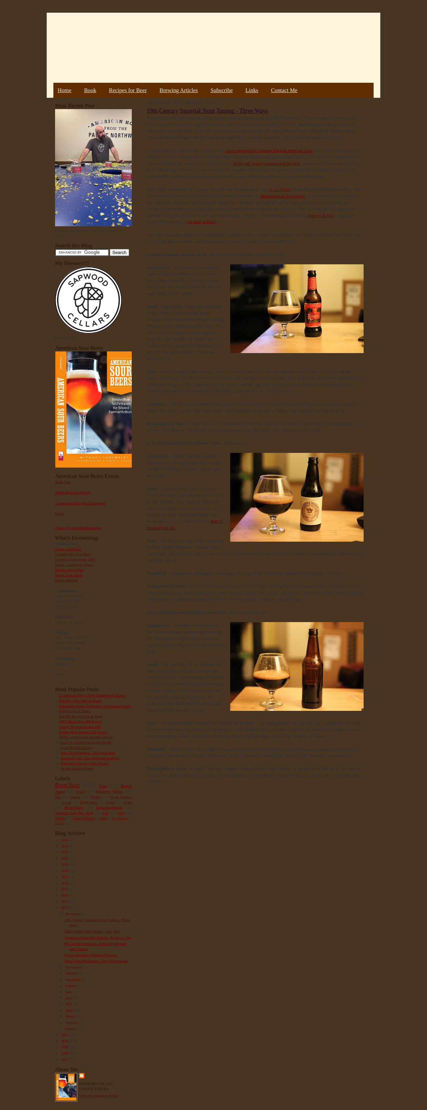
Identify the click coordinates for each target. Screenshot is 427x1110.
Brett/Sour (67, 785)
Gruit (120, 813)
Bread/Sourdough (109, 807)
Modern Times (109, 791)
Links (252, 90)
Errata (59, 513)
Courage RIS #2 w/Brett (73, 554)
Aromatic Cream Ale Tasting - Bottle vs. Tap (97, 937)
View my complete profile (98, 1095)
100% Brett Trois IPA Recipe (80, 721)
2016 (65, 883)
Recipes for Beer (128, 90)
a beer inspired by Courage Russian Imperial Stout (269, 150)
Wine (128, 802)
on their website (202, 221)
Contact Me (284, 90)
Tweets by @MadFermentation (78, 528)
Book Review (121, 797)
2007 (65, 1059)
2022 (65, 852)
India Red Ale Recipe (76, 748)
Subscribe (221, 90)
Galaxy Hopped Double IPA (80, 727)
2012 (65, 907)
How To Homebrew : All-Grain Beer (88, 753)
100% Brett (88, 802)
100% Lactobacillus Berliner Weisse (86, 737)
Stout (80, 791)
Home (64, 90)
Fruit (103, 785)
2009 (65, 1047)
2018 (65, 871)
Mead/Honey (74, 807)
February (72, 1023)
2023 (65, 846)
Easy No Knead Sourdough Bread (86, 742)
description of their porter (283, 195)
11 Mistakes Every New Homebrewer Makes (92, 695)
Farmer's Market (83, 818)
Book (90, 90)
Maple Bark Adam (69, 575)
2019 (65, 864)
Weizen (60, 818)
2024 (65, 840)
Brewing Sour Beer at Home (80, 701)
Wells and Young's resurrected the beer (266, 163)
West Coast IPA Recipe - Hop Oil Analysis (96, 961)
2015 (65, 889)
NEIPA (95, 797)
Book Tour (63, 482)
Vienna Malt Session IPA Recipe (83, 732)
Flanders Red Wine (69, 570)
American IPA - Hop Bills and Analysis (89, 758)
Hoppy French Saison (75, 711)
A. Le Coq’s (279, 189)
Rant (105, 813)
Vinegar (59, 823)
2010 (65, 1041)
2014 (65, 895)
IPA (58, 797)
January (71, 1029)
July (68, 992)
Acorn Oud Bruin (68, 549)
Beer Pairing (119, 818)
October (71, 973)
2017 (65, 877)
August (71, 986)
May (69, 1004)
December (73, 914)
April (69, 1010)
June (69, 998)
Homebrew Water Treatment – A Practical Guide (95, 706)
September (73, 980)
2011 (65, 1035)
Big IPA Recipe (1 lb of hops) (81, 716)
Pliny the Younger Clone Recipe (85, 763)
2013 (65, 901)
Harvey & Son (320, 215)
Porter (110, 802)
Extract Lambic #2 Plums (74, 565)
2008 (65, 1053)
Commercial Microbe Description (80, 503)
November (73, 967)
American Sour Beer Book (74, 813)
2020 (65, 858)
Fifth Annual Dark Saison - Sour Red (92, 931)
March (70, 1016)
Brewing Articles (178, 90)
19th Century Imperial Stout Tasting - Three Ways (207, 110)
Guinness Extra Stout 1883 (75, 559)
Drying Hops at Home (77, 768)
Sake (103, 818)
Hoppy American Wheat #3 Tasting (90, 955)
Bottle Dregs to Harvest (72, 492)
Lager (66, 802)
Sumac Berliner (66, 580)
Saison (75, 797)
